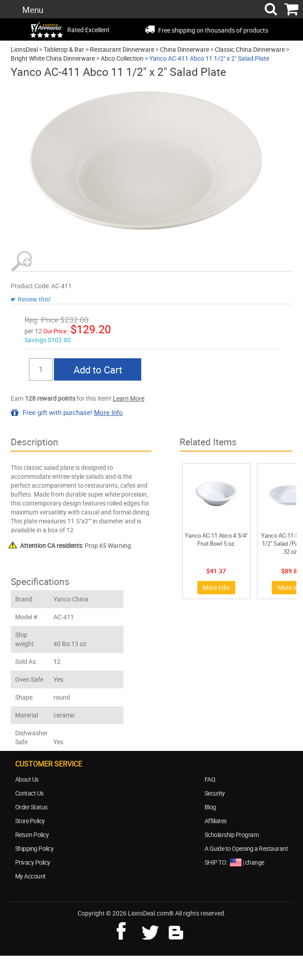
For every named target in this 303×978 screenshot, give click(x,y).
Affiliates (216, 820)
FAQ (210, 779)
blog (176, 930)
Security (215, 793)
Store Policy (30, 820)
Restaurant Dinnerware (122, 49)
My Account (30, 876)
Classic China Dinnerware (250, 49)
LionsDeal (24, 49)
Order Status (31, 807)
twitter (152, 930)
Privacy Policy (32, 862)
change (254, 862)
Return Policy (32, 834)
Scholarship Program (232, 834)
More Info (108, 412)
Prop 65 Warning (75, 545)
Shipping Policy (34, 848)
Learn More (128, 398)
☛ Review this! (31, 299)
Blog (210, 807)
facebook (127, 930)
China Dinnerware (184, 49)
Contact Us (29, 793)
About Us (27, 779)
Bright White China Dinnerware (53, 58)
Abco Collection (122, 58)
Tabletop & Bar (64, 49)
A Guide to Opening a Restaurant (246, 848)
